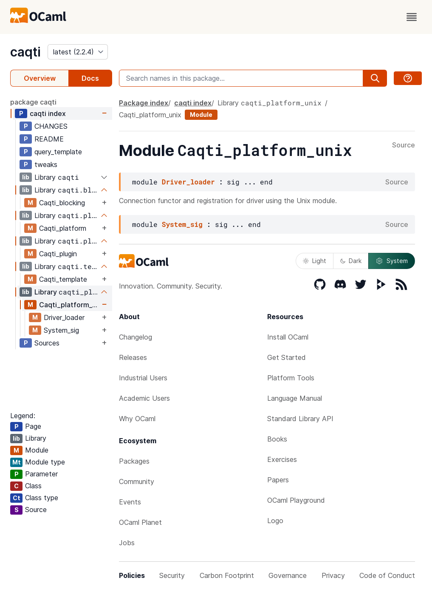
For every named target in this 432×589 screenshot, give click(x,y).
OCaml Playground (296, 500)
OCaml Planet (140, 522)
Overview (40, 78)
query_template (58, 151)
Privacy (333, 575)
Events (130, 502)
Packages (134, 461)
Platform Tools (290, 378)
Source (403, 145)
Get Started (286, 357)
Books (277, 439)
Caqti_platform (62, 228)
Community (136, 481)
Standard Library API (300, 418)
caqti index (48, 113)
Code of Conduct (387, 575)
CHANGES (51, 126)
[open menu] (411, 17)
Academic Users (144, 398)
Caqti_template (63, 279)
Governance (287, 575)
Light (314, 260)
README (49, 139)
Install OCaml (287, 337)
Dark (350, 260)
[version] (78, 51)
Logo (275, 520)
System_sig (61, 330)
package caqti (33, 102)
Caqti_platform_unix (69, 304)
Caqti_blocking (62, 202)
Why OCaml (137, 418)
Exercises (282, 459)
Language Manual (294, 398)
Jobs (127, 542)
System (392, 261)
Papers (278, 480)
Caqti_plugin (58, 253)
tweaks (45, 164)
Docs (90, 78)
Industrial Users (143, 378)
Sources (46, 343)
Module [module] (201, 114)
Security (172, 575)
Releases (133, 357)
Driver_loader (64, 317)
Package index (143, 103)
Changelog (135, 337)
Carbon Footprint (227, 575)
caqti (25, 51)
